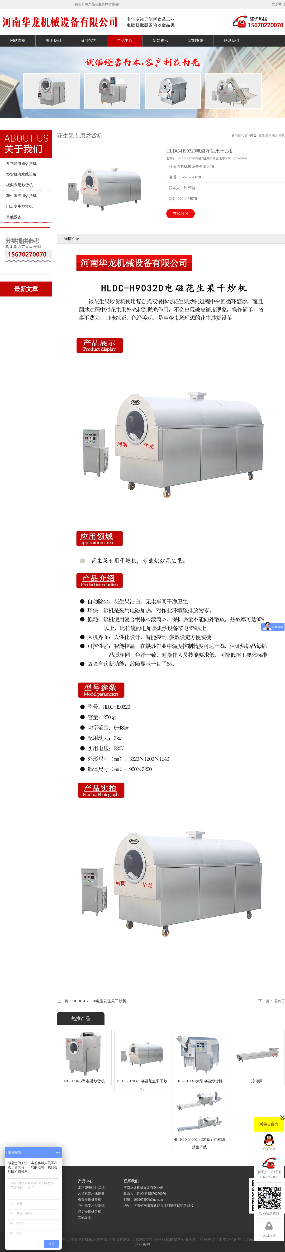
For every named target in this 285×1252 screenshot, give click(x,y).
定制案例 (196, 40)
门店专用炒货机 (19, 206)
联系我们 (278, 4)
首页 (253, 135)
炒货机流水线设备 (21, 174)
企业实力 (89, 40)
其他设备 (13, 217)
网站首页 (17, 40)
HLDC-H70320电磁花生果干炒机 (99, 1001)
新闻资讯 (160, 40)
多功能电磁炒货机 (21, 164)
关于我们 (53, 40)
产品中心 (124, 40)
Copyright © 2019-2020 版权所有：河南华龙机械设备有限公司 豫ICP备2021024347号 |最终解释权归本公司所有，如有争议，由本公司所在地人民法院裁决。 (142, 1240)
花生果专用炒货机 (21, 196)
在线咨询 (180, 213)
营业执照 (142, 1244)
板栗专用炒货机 (19, 185)
